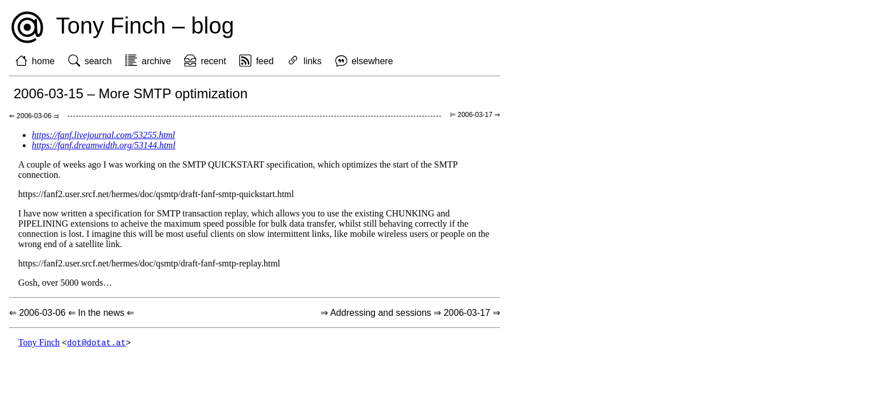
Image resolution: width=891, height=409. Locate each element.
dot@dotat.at (96, 342)
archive (156, 61)
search (98, 61)
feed (264, 61)
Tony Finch (39, 343)
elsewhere (372, 61)
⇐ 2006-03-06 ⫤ (34, 116)
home (43, 61)
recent (213, 61)
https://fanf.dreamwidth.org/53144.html (104, 145)
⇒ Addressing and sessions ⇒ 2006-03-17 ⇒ (410, 313)
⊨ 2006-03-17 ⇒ (475, 115)
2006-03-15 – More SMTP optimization (131, 93)
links (312, 61)
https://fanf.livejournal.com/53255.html (103, 135)
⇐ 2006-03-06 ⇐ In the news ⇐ (71, 313)
